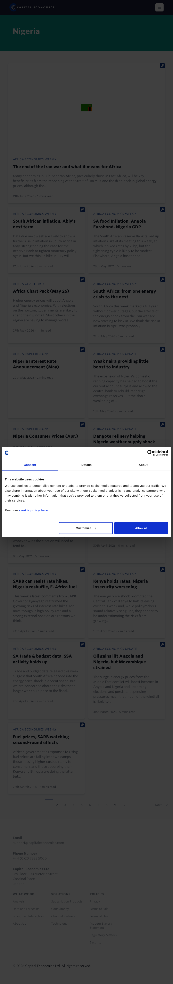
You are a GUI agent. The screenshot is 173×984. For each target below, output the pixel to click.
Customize (86, 528)
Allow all (141, 528)
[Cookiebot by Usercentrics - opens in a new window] (150, 453)
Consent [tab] (30, 464)
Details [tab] (86, 464)
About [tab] (143, 464)
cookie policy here (33, 510)
